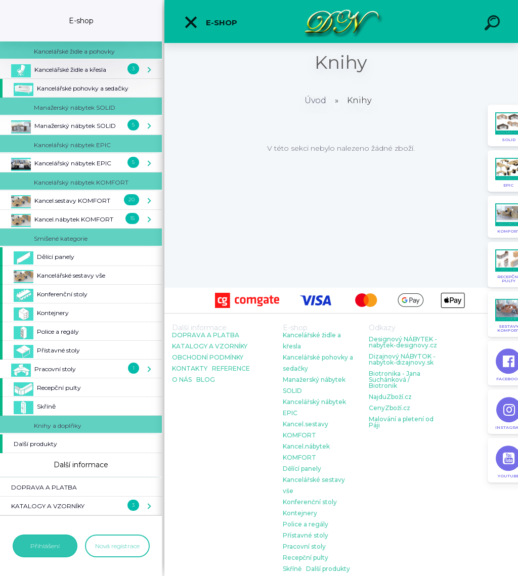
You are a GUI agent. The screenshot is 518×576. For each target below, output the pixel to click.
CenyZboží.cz (389, 408)
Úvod (315, 100)
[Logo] (341, 21)
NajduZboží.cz (390, 397)
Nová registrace (117, 546)
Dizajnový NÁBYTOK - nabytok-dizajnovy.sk (402, 359)
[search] (494, 24)
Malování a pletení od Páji (401, 422)
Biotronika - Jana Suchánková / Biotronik (394, 380)
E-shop (210, 22)
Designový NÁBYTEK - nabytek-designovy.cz (403, 342)
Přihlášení (45, 546)
